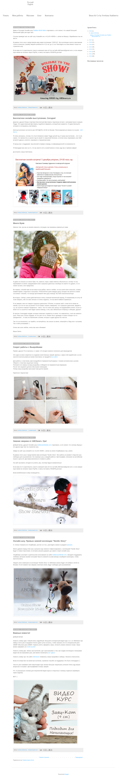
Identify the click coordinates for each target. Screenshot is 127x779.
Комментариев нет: (33, 107)
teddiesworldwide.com (44, 445)
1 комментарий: (32, 430)
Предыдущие (79, 757)
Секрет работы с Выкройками (27, 347)
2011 (90, 54)
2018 (90, 31)
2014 (90, 47)
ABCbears (36, 657)
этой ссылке (31, 647)
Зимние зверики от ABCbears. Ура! (30, 441)
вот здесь (51, 653)
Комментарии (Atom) (28, 760)
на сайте (55, 357)
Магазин (30, 15)
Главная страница (44, 757)
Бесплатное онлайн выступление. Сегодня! (34, 118)
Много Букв (18, 223)
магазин (69, 545)
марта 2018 (94, 33)
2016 (90, 42)
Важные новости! (21, 633)
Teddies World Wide (39, 30)
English (30, 4)
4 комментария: (32, 336)
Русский (30, 2)
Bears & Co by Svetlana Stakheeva (103, 15)
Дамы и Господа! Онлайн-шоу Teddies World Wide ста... (100, 35)
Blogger (67, 774)
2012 (90, 51)
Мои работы (17, 15)
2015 (90, 44)
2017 (90, 40)
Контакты (49, 15)
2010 (90, 56)
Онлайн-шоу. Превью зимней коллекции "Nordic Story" (39, 541)
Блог (39, 15)
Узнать (6, 15)
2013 (90, 49)
